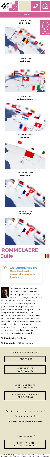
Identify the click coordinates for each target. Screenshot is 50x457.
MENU (25, 15)
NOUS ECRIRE (25, 359)
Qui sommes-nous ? (25, 416)
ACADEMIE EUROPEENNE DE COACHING (25, 395)
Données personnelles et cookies (25, 421)
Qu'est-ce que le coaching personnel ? (25, 411)
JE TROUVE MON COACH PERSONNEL (25, 444)
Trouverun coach (45, 28)
